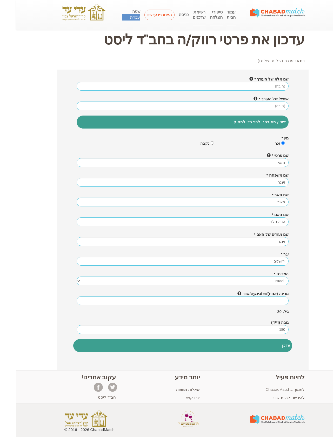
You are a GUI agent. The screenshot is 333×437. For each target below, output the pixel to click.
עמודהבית (215, 15)
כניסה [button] (167, 14)
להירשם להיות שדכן (272, 397)
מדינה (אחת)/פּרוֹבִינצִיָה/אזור (246, 293)
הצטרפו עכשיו (143, 14)
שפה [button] (115, 15)
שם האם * (264, 214)
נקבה (191, 143)
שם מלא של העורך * (252, 79)
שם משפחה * (261, 175)
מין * (268, 138)
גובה (263, 322)
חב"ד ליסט (91, 397)
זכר (264, 143)
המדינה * (265, 274)
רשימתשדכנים (183, 15)
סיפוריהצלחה (200, 15)
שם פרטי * (261, 155)
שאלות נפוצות (172, 389)
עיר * (268, 254)
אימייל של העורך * (254, 99)
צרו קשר (176, 397)
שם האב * (264, 195)
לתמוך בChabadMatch (269, 389)
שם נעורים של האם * (255, 234)
